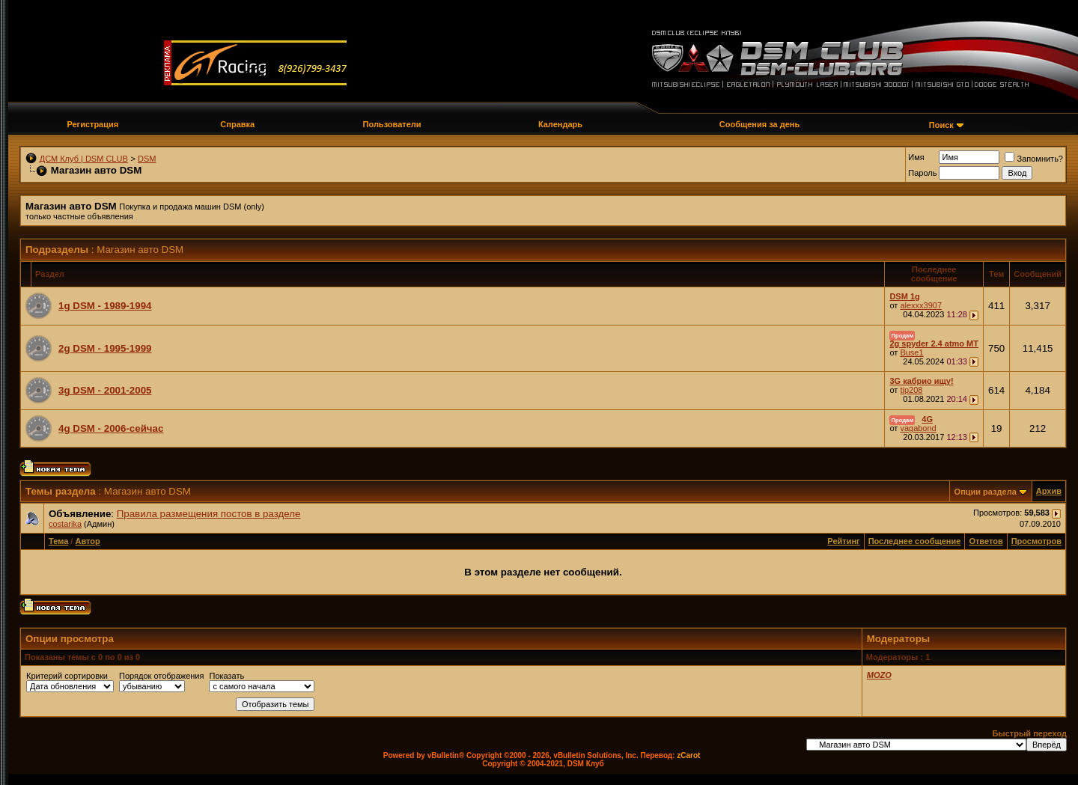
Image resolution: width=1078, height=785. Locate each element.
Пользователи (392, 124)
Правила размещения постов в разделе (209, 513)
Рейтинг (843, 541)
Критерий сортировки (67, 675)
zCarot (688, 755)
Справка (237, 124)
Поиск (941, 124)
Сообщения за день (759, 124)
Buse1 (911, 352)
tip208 (911, 389)
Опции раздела (985, 491)
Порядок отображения (161, 675)
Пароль (922, 172)
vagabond (918, 428)
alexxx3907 (921, 305)
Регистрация (92, 124)
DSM (147, 158)
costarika (65, 523)
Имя (916, 157)
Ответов (985, 541)
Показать (226, 675)
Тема (58, 541)
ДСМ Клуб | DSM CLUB (84, 158)
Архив (1049, 490)
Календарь (560, 124)
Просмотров (1036, 541)
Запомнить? (1034, 158)
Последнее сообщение (914, 541)
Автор (87, 541)
